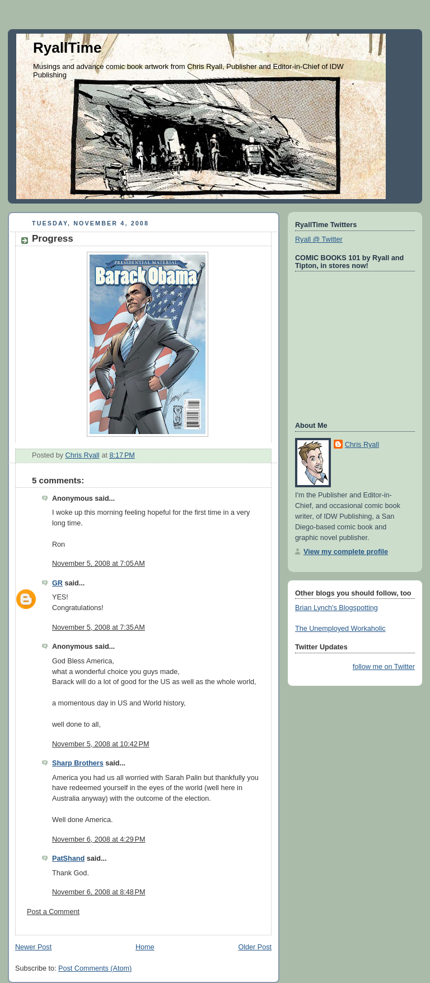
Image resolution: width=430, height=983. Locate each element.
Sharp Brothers (78, 763)
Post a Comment (53, 912)
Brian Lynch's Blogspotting (336, 608)
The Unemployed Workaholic (340, 629)
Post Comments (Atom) (95, 968)
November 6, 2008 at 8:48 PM (98, 892)
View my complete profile (345, 552)
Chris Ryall (362, 445)
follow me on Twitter (384, 667)
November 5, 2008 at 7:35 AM (98, 627)
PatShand (68, 858)
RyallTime (67, 47)
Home (145, 947)
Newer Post (33, 947)
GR (57, 583)
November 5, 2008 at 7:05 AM (98, 563)
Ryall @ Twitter (319, 239)
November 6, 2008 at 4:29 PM (98, 839)
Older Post (255, 947)
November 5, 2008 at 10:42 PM (100, 744)
